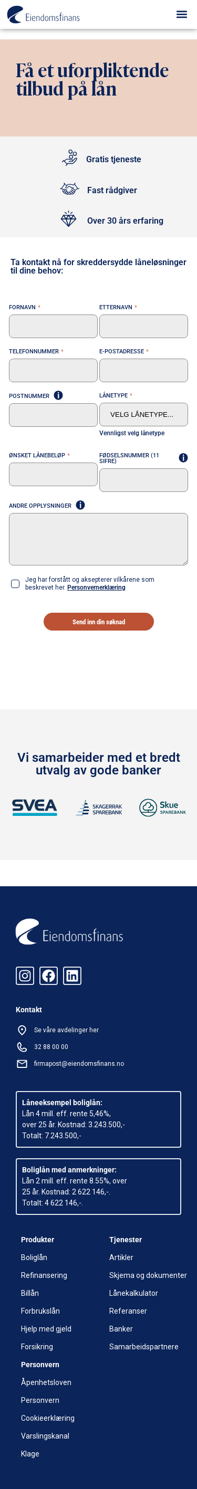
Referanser (128, 1311)
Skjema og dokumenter (148, 1275)
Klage (30, 1454)
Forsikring (37, 1347)
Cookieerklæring (48, 1418)
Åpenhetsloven (46, 1382)
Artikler (121, 1257)
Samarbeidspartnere (144, 1347)
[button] (182, 14)
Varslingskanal (45, 1436)
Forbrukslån (40, 1311)
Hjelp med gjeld (46, 1329)
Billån (30, 1293)
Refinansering (44, 1275)
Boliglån (34, 1257)
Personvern (40, 1400)
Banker (121, 1329)
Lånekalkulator (133, 1293)
